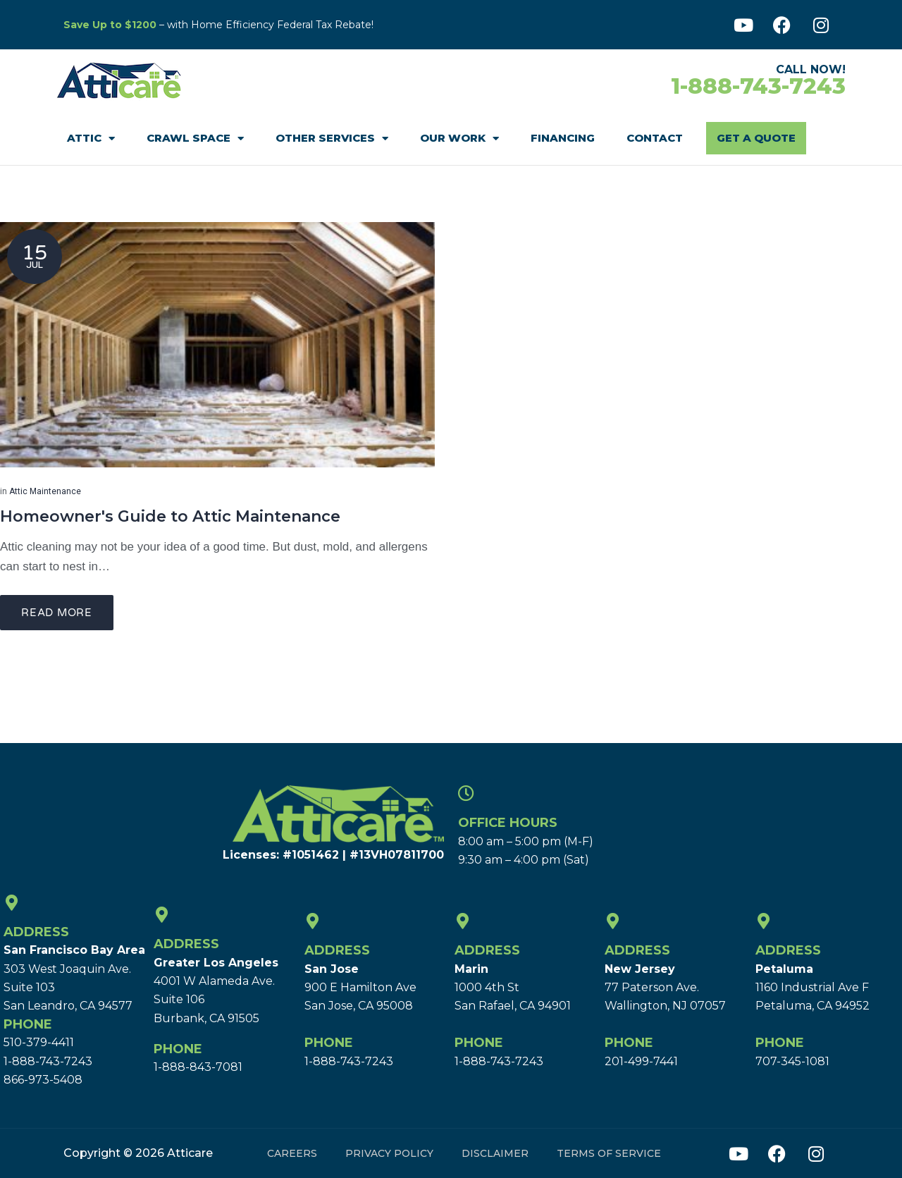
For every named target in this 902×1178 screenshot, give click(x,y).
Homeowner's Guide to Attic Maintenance (170, 516)
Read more (56, 612)
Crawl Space (195, 138)
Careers (292, 1153)
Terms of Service (609, 1153)
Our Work (459, 138)
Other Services (332, 138)
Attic (91, 138)
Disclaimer (495, 1153)
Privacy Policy (389, 1153)
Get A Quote (756, 138)
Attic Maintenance (45, 491)
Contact (654, 138)
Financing (563, 138)
